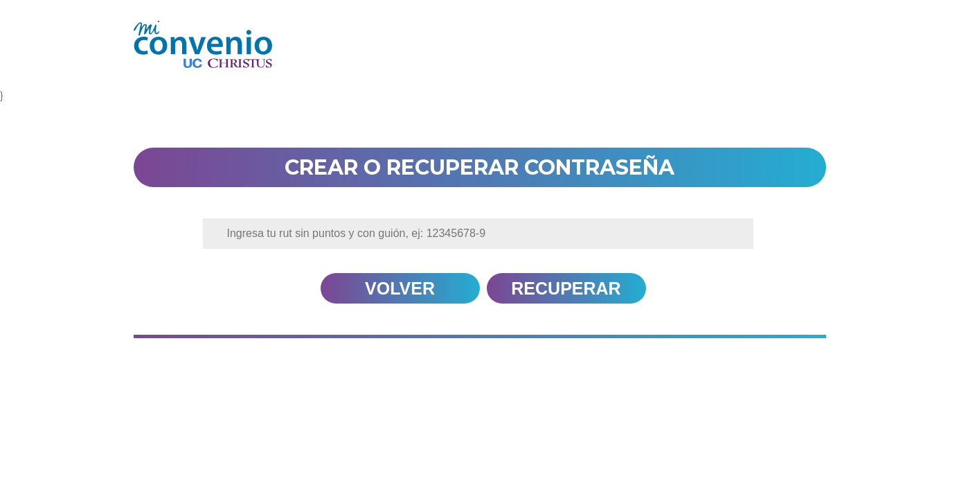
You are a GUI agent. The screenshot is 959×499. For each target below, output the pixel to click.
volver (400, 288)
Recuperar (565, 288)
